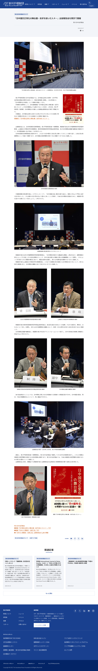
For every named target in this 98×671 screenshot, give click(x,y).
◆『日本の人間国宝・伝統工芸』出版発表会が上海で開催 (31, 533)
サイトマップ (41, 663)
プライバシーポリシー (8, 663)
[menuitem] (29, 4)
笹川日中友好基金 (19, 526)
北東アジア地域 (33, 538)
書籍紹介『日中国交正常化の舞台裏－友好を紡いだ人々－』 (32, 118)
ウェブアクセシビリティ (54, 663)
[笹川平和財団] (13, 4)
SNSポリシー (31, 663)
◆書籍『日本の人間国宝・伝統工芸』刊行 (26, 530)
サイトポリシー (21, 663)
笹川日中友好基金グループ (21, 538)
